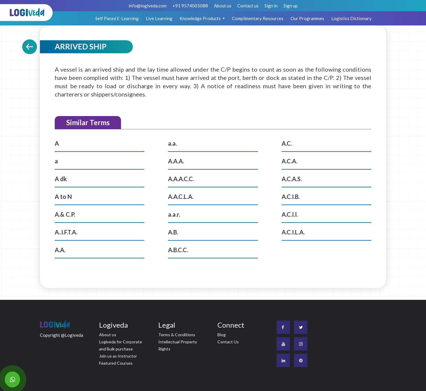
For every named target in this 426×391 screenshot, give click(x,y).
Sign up (290, 5)
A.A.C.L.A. (180, 196)
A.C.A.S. (292, 178)
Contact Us (228, 341)
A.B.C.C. (178, 249)
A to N (63, 196)
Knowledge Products (201, 18)
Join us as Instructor (118, 355)
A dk (61, 178)
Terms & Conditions (176, 334)
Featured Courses (116, 363)
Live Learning (159, 18)
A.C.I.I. (290, 214)
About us (222, 5)
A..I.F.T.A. (66, 232)
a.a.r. (174, 214)
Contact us (248, 5)
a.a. (172, 143)
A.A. (60, 249)
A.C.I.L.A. (293, 232)
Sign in (270, 5)
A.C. (287, 143)
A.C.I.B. (291, 196)
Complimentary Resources (257, 18)
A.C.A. (289, 161)
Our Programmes (307, 18)
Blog (221, 334)
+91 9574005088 (190, 5)
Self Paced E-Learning (117, 18)
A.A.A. (176, 161)
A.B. (173, 232)
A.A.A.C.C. (181, 178)
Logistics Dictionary (351, 18)
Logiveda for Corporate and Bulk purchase (120, 345)
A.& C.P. (65, 214)
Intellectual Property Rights (177, 345)
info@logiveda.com (148, 5)
